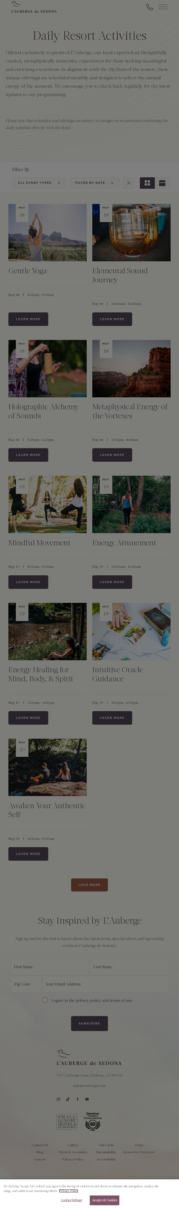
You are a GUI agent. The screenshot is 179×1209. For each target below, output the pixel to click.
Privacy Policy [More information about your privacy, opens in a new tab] (68, 1191)
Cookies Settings (71, 1200)
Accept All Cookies (104, 1200)
